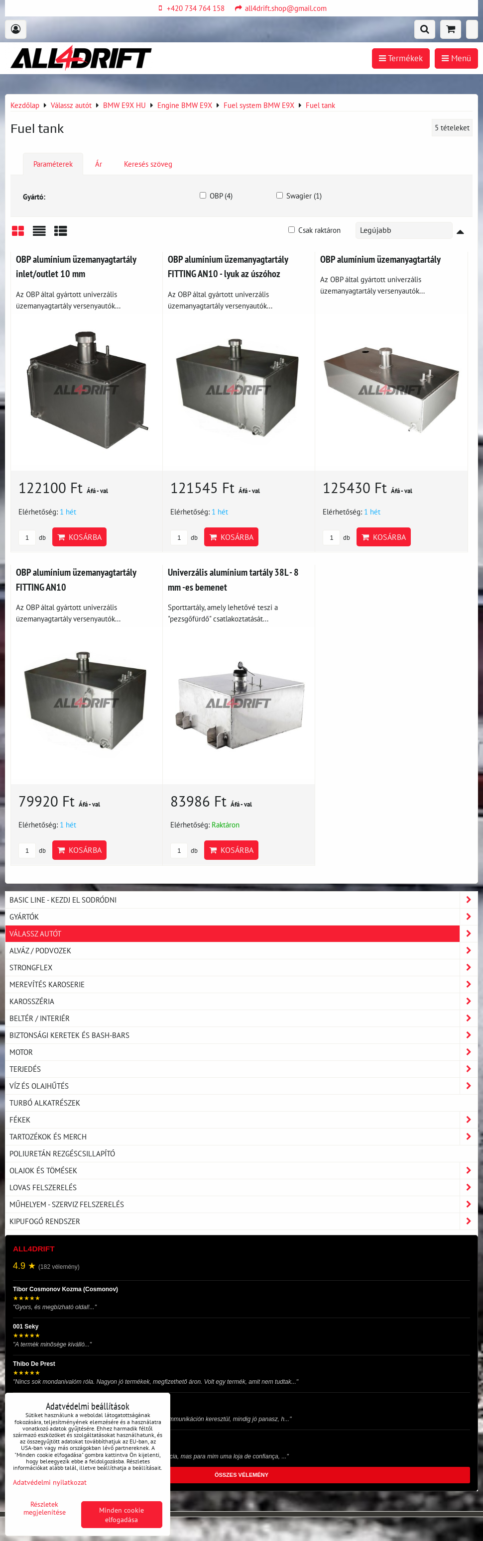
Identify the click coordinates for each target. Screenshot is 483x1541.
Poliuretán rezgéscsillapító (62, 1153)
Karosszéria (243, 1001)
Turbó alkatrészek (44, 1103)
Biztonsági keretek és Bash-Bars (243, 1035)
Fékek (243, 1120)
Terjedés (243, 1069)
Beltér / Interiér (243, 1018)
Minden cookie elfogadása (121, 1514)
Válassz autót (243, 933)
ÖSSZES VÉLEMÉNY (241, 1475)
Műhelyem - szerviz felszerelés (243, 1204)
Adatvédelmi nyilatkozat (50, 1482)
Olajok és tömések (243, 1170)
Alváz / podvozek (243, 950)
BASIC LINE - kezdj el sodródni (243, 900)
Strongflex (243, 967)
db (32, 537)
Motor (243, 1052)
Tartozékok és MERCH (243, 1137)
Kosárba (79, 537)
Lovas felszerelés (243, 1187)
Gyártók (243, 917)
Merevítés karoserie (243, 984)
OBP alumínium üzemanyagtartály (380, 259)
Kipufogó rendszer (243, 1221)
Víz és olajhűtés (243, 1086)
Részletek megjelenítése (44, 1508)
